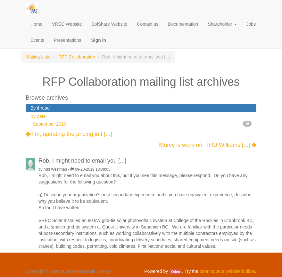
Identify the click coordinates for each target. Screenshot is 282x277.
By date (38, 116)
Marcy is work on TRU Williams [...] (207, 145)
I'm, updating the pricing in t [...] (69, 134)
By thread (40, 108)
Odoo (175, 271)
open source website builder (227, 271)
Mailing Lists (38, 56)
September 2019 (142, 124)
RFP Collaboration (77, 56)
